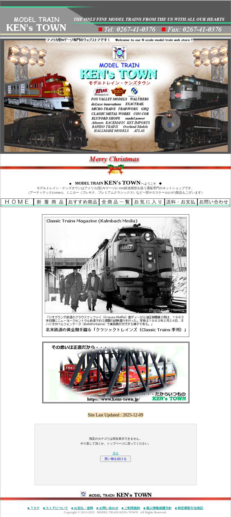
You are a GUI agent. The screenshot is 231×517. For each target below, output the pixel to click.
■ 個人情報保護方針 (157, 508)
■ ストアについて (55, 508)
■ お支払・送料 (82, 508)
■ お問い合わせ (107, 508)
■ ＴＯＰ (33, 508)
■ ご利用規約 (130, 508)
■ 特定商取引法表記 (189, 508)
